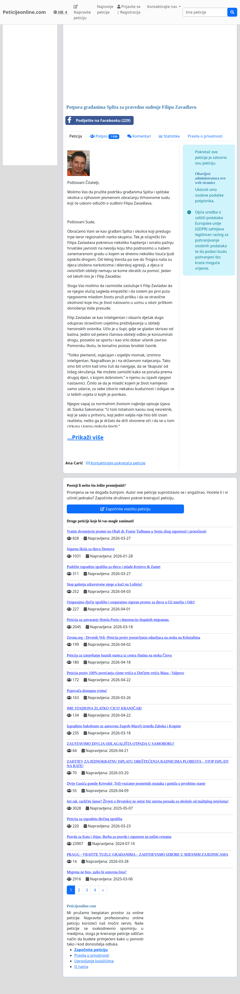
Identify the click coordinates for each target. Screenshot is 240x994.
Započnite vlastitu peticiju (125, 509)
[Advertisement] (150, 65)
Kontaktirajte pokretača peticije (116, 463)
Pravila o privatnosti (205, 136)
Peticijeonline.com (24, 12)
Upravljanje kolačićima (94, 961)
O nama (81, 966)
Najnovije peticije (105, 9)
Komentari (139, 136)
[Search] (205, 12)
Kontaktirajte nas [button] (162, 6)
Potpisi (104, 136)
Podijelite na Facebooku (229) (98, 120)
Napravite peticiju (82, 12)
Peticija (75, 136)
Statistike (169, 136)
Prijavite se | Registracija (129, 9)
